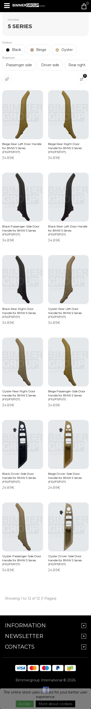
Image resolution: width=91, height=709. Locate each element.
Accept (25, 704)
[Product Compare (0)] (81, 79)
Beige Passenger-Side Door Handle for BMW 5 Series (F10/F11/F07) (66, 395)
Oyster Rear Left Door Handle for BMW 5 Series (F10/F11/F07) (65, 312)
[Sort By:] (7, 79)
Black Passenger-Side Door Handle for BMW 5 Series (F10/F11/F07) (21, 230)
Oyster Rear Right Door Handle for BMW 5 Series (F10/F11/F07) (19, 395)
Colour (7, 42)
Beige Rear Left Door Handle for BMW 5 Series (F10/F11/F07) (21, 147)
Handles (13, 19)
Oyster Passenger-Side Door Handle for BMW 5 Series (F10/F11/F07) (21, 560)
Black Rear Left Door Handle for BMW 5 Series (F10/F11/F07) (67, 230)
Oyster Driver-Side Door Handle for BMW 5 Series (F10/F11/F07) (65, 560)
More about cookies (55, 704)
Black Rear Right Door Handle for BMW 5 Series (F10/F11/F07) (19, 312)
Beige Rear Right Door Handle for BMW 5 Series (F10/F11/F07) (65, 147)
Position (8, 57)
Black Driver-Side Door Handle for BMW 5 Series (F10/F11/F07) (19, 477)
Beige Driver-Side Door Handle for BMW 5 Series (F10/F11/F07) (65, 477)
